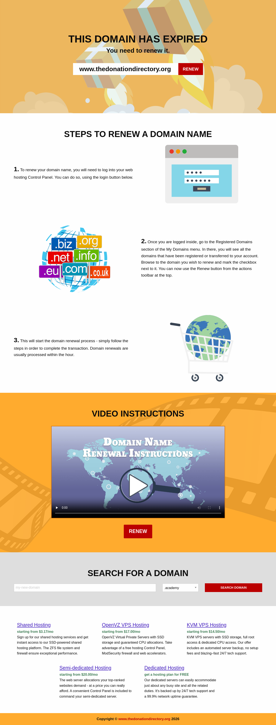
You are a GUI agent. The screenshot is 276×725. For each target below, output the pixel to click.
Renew (138, 531)
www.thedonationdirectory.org (144, 719)
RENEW (191, 69)
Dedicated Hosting (164, 668)
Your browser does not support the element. (138, 472)
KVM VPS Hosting (207, 625)
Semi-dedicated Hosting (85, 668)
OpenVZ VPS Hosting (125, 625)
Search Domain (233, 587)
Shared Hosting (34, 625)
